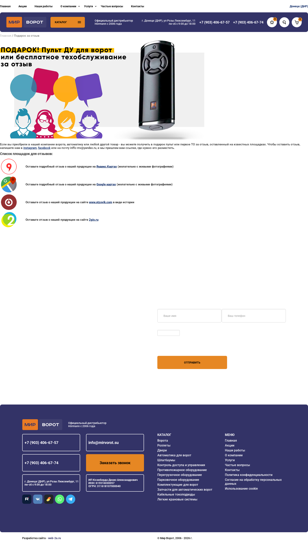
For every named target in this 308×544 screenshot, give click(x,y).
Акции (22, 6)
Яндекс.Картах (106, 166)
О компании (68, 6)
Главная (5, 6)
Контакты (137, 6)
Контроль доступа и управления (181, 465)
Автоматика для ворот (174, 455)
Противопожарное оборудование (182, 470)
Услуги (88, 6)
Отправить (192, 362)
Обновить (164, 328)
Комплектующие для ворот (177, 485)
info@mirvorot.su (103, 442)
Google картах (106, 184)
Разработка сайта (34, 538)
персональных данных (172, 348)
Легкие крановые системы (177, 499)
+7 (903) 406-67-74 (41, 462)
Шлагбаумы (166, 460)
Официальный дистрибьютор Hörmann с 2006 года (114, 22)
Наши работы (44, 6)
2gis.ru (93, 219)
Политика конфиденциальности (248, 475)
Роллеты (163, 445)
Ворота (162, 440)
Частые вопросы (112, 6)
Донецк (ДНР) (299, 6)
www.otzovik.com (100, 202)
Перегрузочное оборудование (179, 475)
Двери (162, 450)
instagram (30, 148)
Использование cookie (241, 488)
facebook (44, 148)
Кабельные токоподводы (176, 494)
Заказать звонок (115, 462)
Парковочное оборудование (178, 480)
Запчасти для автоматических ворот (184, 489)
